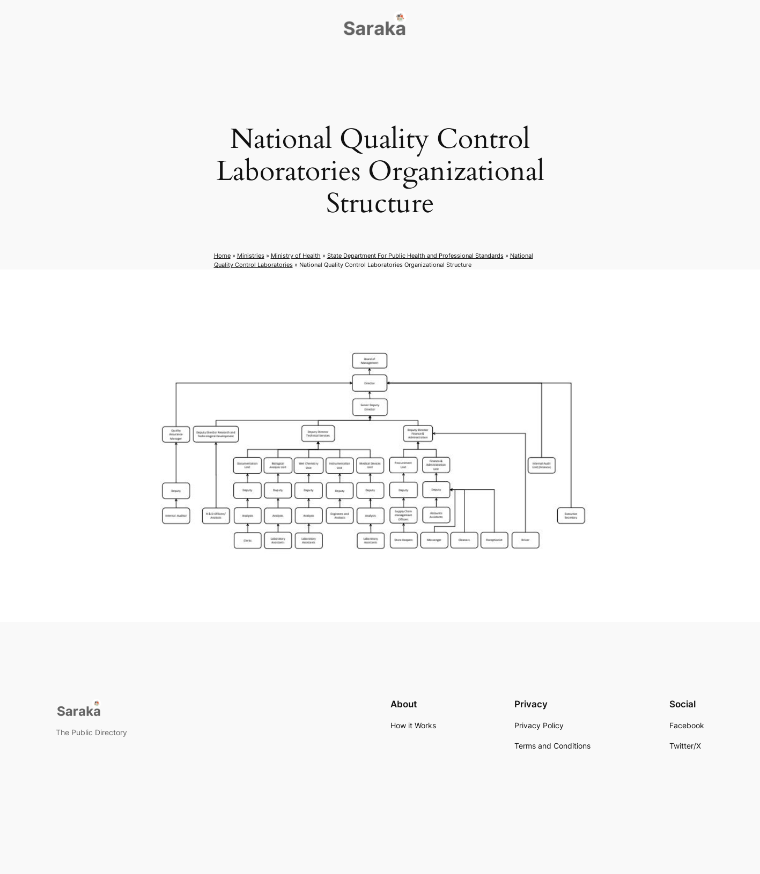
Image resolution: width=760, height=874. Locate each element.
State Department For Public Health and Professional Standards (415, 255)
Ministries (250, 255)
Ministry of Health (296, 255)
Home (222, 255)
